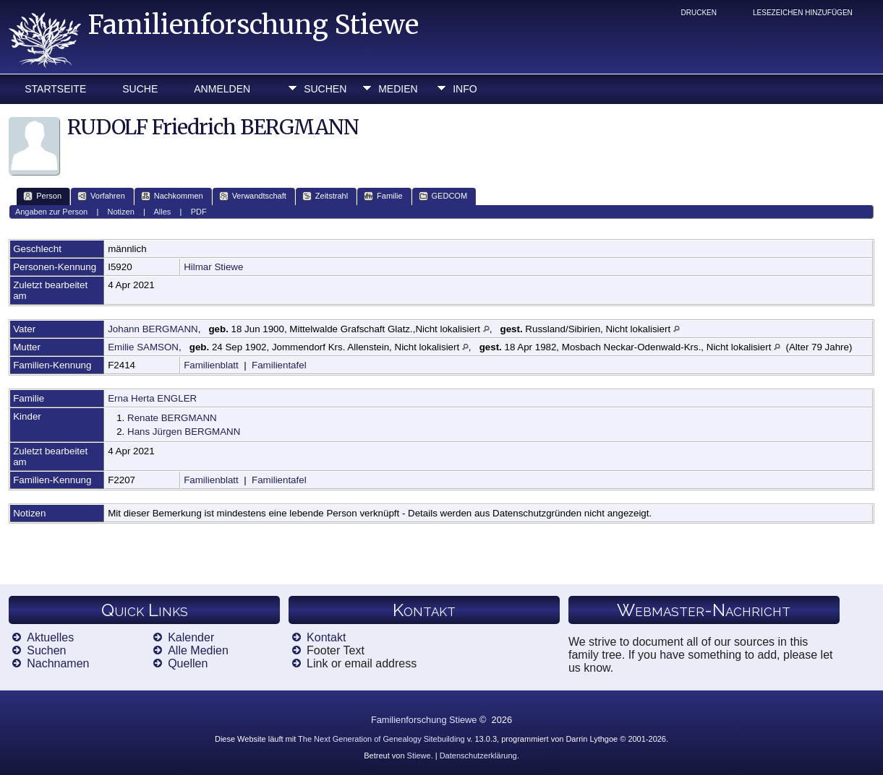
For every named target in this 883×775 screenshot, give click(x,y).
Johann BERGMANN (152, 329)
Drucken (699, 13)
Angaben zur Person (51, 211)
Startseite (55, 89)
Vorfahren (101, 196)
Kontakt (326, 637)
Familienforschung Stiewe (253, 25)
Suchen (325, 89)
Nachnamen (58, 663)
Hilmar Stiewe (213, 266)
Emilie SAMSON (143, 347)
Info (465, 89)
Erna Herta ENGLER (152, 398)
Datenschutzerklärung (478, 755)
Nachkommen (172, 196)
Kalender (191, 637)
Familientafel (279, 365)
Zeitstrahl (325, 196)
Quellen (188, 663)
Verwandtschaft (252, 196)
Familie (383, 196)
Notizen (121, 211)
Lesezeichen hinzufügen (803, 13)
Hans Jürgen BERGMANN (183, 431)
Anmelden (222, 89)
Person (42, 196)
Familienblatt (211, 365)
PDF (199, 211)
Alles (162, 211)
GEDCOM (443, 196)
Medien (397, 89)
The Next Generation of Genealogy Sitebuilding (381, 739)
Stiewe (419, 755)
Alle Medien (198, 650)
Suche (140, 89)
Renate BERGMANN (172, 417)
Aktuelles (50, 637)
